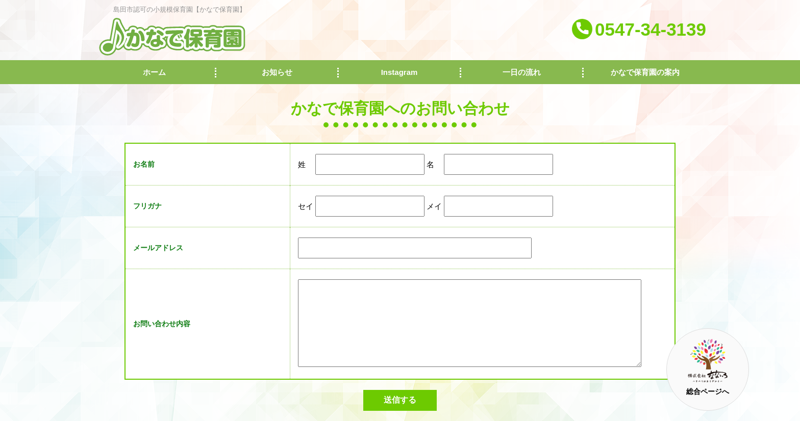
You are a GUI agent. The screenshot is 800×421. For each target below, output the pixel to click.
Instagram (399, 72)
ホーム (154, 72)
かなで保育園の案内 (645, 72)
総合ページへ (707, 367)
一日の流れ (522, 72)
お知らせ (277, 72)
